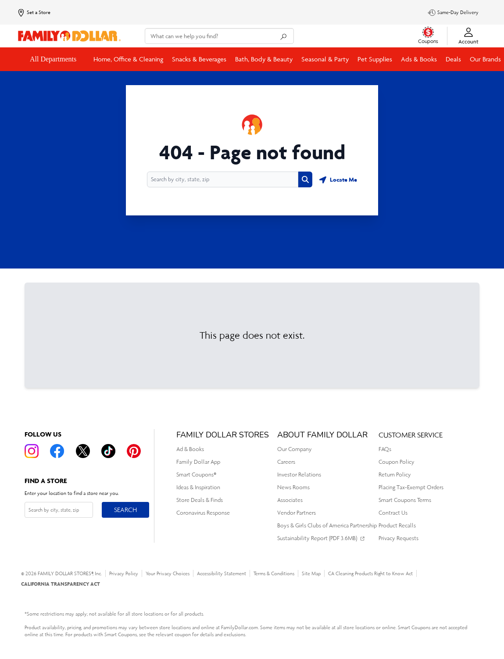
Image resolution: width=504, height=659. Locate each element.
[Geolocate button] (338, 179)
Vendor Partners (296, 512)
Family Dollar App (198, 462)
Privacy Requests (398, 538)
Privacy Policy (123, 573)
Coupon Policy (397, 462)
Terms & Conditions (274, 573)
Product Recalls (397, 525)
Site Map (311, 573)
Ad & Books (190, 449)
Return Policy (395, 474)
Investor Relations (299, 474)
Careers (286, 462)
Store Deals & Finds (199, 500)
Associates (290, 500)
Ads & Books (419, 59)
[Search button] (305, 179)
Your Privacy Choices (167, 573)
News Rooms (293, 487)
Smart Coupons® (196, 474)
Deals (453, 59)
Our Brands (485, 59)
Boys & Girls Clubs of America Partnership (327, 525)
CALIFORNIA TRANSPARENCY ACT (60, 583)
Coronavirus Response (203, 512)
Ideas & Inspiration (198, 487)
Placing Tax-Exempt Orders (411, 487)
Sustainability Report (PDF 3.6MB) (317, 538)
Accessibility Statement (221, 573)
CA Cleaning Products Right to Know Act (370, 573)
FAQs (385, 449)
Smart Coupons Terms (405, 500)
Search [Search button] (125, 508)
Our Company (294, 449)
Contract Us (393, 512)
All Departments (54, 59)
